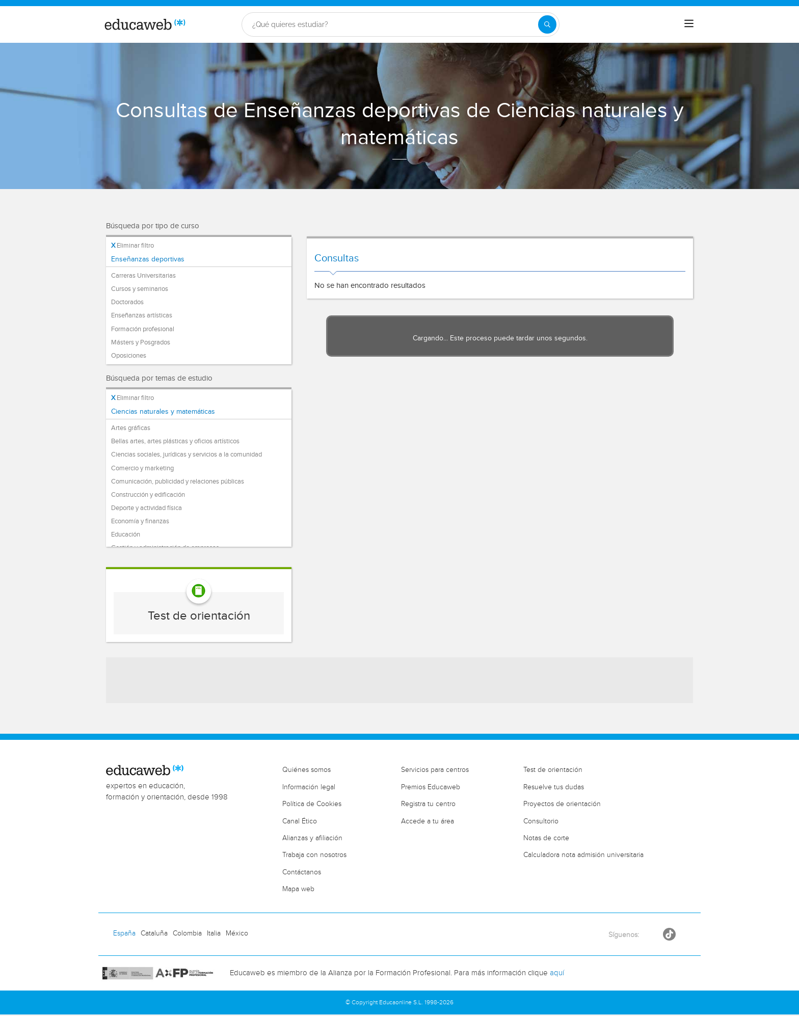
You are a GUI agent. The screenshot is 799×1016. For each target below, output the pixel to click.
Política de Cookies (311, 804)
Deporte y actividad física (146, 508)
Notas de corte (546, 838)
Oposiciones (128, 356)
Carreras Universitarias (143, 276)
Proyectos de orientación (562, 804)
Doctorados (127, 302)
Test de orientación (199, 616)
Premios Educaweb (430, 787)
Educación (125, 534)
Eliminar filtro (132, 246)
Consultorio (540, 821)
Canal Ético (299, 821)
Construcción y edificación (148, 495)
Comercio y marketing (142, 468)
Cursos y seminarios (139, 289)
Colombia (187, 933)
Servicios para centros (435, 770)
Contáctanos (301, 872)
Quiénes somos (306, 770)
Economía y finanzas (140, 521)
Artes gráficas (130, 428)
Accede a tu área (427, 821)
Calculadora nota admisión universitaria (583, 855)
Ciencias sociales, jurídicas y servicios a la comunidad (186, 454)
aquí (557, 973)
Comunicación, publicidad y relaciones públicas (177, 481)
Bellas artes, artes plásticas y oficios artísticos (175, 441)
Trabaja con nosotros (314, 855)
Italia (214, 933)
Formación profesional (142, 329)
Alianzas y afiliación (312, 838)
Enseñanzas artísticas (141, 315)
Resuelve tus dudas (553, 787)
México (237, 933)
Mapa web (298, 889)
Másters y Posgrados (140, 342)
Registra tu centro (428, 804)
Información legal (308, 787)
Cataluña (154, 933)
